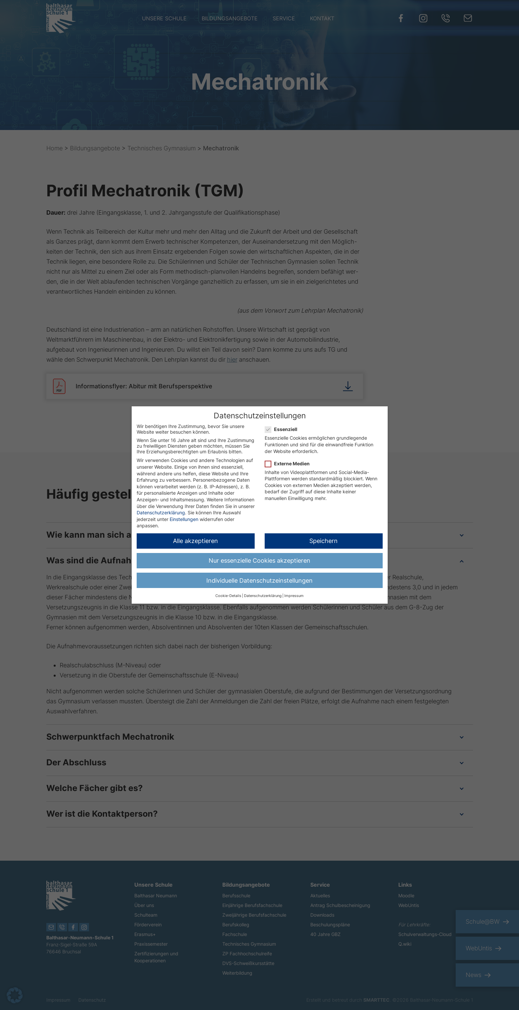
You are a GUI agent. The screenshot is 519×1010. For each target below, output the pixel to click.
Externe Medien (289, 461)
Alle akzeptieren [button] (195, 538)
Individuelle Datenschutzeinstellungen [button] (259, 578)
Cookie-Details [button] (228, 594)
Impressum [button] (294, 594)
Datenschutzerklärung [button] (263, 594)
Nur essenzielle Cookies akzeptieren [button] (259, 558)
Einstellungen (184, 517)
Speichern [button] (323, 538)
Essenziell (283, 427)
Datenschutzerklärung (161, 510)
